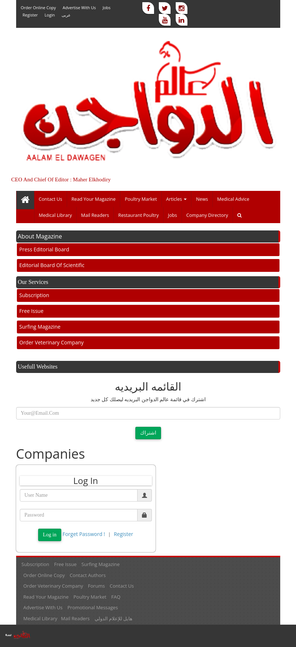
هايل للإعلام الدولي (114, 618)
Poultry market (141, 199)
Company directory (207, 215)
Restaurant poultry (138, 215)
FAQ (115, 597)
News (202, 199)
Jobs (107, 7)
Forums (96, 586)
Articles (176, 199)
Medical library (55, 215)
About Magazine (40, 236)
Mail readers (95, 215)
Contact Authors (88, 575)
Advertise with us (79, 7)
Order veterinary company (51, 342)
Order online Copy (38, 7)
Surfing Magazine (40, 326)
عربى (66, 15)
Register (30, 15)
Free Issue (31, 310)
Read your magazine (94, 199)
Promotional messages (92, 607)
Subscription (34, 295)
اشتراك (148, 433)
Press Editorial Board (44, 249)
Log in (49, 534)
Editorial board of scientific (52, 265)
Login (50, 15)
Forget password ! (83, 533)
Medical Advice (233, 199)
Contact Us (50, 199)
